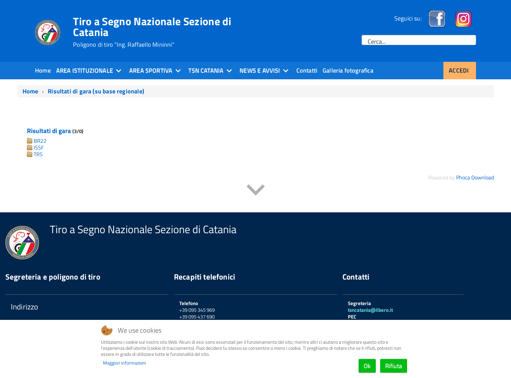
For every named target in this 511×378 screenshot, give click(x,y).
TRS (38, 154)
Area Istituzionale (84, 70)
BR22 (40, 141)
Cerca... (377, 41)
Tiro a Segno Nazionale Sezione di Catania (152, 32)
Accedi (459, 70)
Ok (367, 365)
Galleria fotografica (348, 70)
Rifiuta (393, 365)
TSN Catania (205, 70)
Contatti (306, 70)
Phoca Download (475, 177)
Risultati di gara (49, 130)
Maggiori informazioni (124, 363)
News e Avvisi (260, 70)
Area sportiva (150, 70)
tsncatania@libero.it (370, 310)
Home (43, 70)
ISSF (39, 147)
